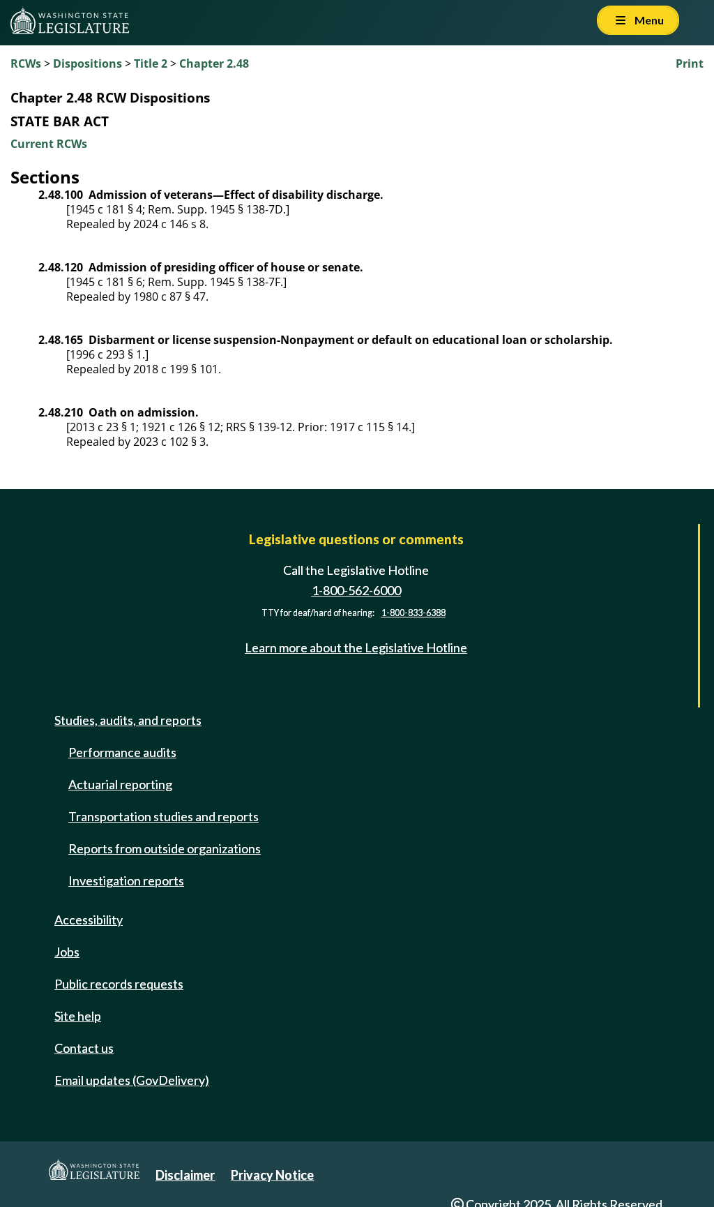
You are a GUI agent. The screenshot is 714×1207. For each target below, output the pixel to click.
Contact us (84, 1048)
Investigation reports (126, 880)
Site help (77, 1016)
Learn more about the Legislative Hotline (356, 647)
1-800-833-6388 (413, 613)
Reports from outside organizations (164, 848)
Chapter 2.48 (214, 63)
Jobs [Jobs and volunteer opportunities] (66, 951)
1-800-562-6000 (356, 590)
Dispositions (87, 63)
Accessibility (88, 919)
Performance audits (122, 752)
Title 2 (150, 63)
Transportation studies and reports (163, 816)
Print (690, 63)
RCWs (25, 63)
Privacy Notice (272, 1175)
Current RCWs (48, 143)
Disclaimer (185, 1175)
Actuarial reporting (120, 784)
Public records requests (118, 983)
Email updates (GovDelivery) (131, 1080)
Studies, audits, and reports (128, 720)
